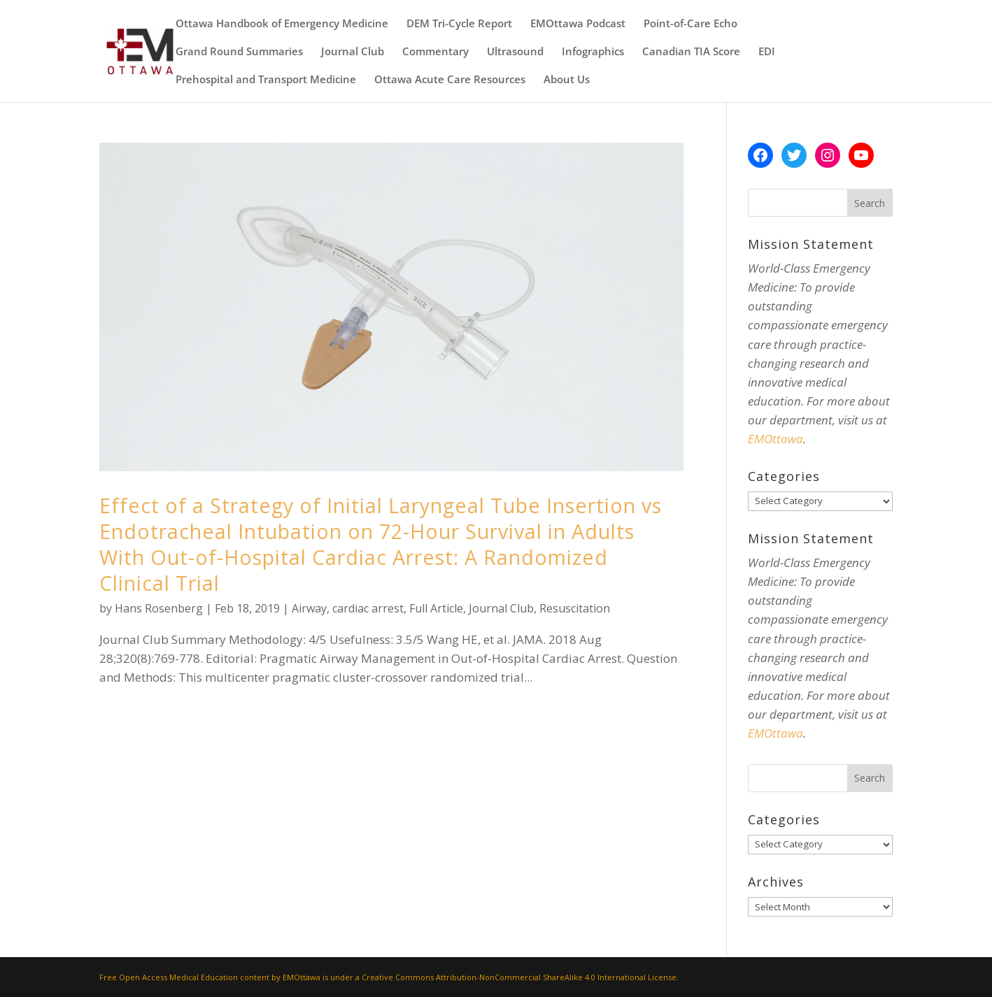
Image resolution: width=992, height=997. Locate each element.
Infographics (593, 52)
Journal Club (352, 52)
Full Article (436, 608)
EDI (766, 52)
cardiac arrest (368, 608)
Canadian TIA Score (691, 52)
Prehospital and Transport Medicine (266, 80)
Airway (309, 608)
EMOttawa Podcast (577, 24)
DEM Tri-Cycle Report (459, 24)
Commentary (435, 52)
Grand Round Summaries (239, 52)
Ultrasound (515, 52)
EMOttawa (775, 439)
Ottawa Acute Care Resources (449, 80)
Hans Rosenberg (159, 608)
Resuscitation (574, 608)
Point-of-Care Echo (690, 24)
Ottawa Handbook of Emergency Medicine (282, 24)
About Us (567, 80)
